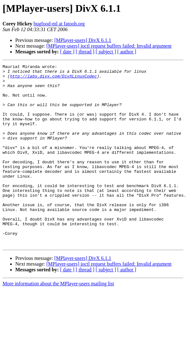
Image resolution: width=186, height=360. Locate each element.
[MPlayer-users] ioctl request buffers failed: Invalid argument (109, 46)
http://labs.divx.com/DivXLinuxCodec (53, 79)
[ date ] (67, 51)
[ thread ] (85, 51)
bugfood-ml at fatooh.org (59, 23)
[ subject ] (106, 51)
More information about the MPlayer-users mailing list (58, 320)
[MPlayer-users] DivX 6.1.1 (82, 40)
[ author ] (126, 51)
